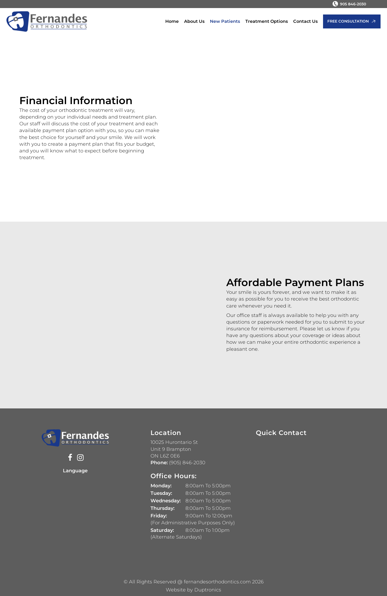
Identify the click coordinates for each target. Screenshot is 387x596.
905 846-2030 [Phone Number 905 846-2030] (353, 4)
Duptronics (207, 590)
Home (172, 21)
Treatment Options (266, 21)
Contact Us (305, 21)
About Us (194, 21)
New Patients (225, 21)
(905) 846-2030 (186, 463)
